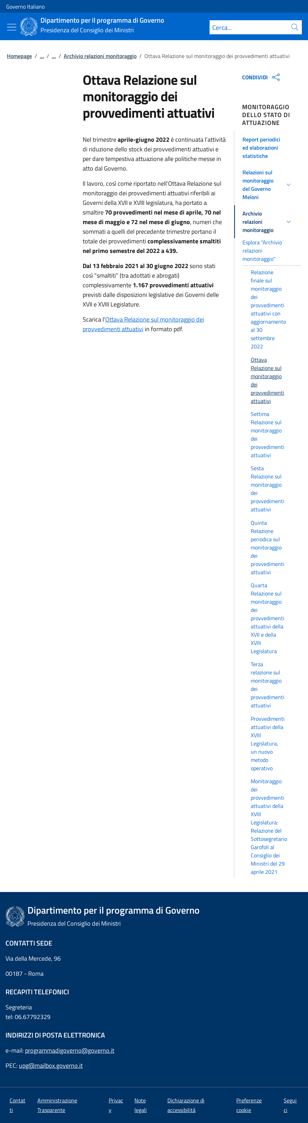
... (42, 56)
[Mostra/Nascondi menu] (11, 27)
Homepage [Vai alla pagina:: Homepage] (19, 56)
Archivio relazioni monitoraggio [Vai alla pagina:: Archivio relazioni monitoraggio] (100, 56)
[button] (267, 147)
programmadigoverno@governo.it (69, 1050)
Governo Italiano (25, 6)
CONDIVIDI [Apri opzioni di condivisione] (262, 77)
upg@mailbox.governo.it (51, 1065)
